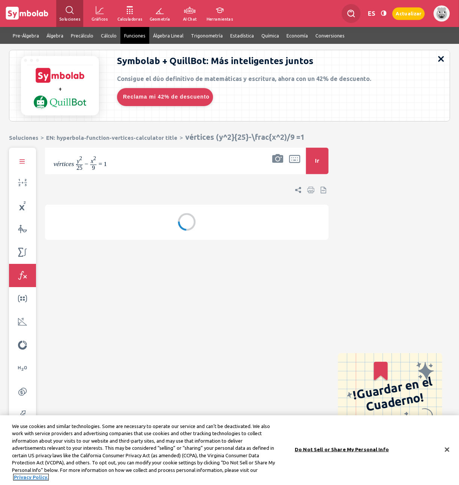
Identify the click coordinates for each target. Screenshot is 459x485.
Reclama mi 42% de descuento (166, 97)
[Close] (447, 451)
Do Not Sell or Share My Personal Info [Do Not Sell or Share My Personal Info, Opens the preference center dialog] (342, 451)
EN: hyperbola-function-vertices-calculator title (111, 138)
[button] (277, 166)
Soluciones (23, 138)
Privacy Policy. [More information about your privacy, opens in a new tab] (31, 479)
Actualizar (408, 13)
